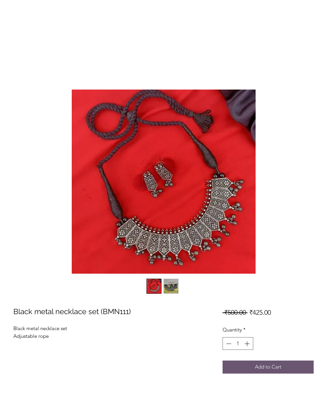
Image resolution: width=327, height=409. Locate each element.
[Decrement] (228, 343)
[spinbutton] (237, 343)
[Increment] (247, 343)
